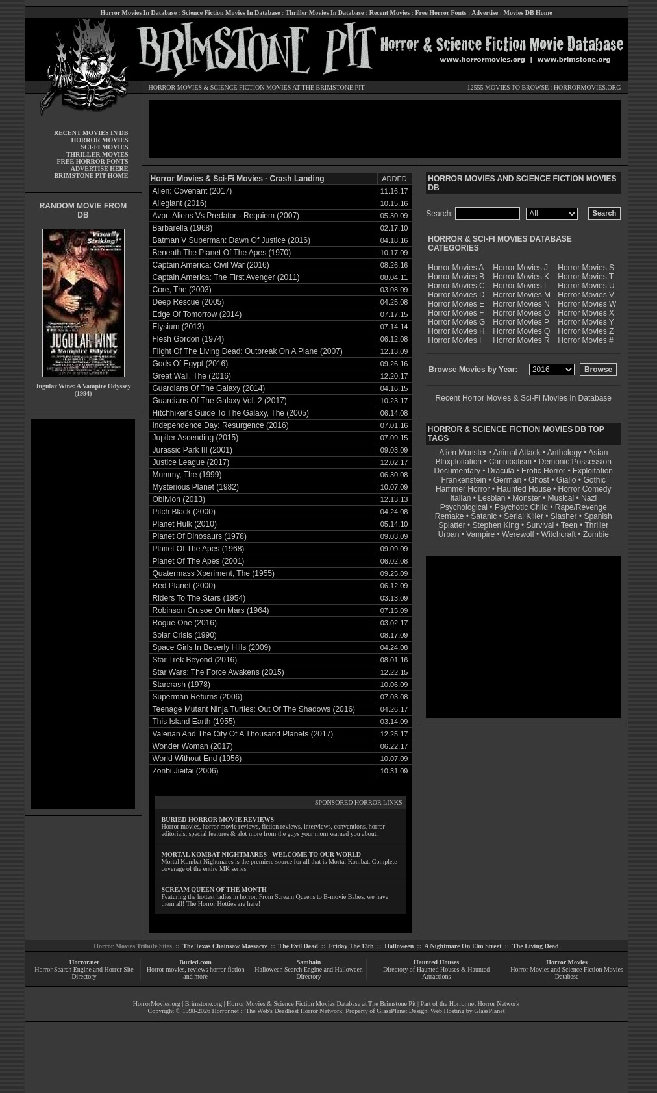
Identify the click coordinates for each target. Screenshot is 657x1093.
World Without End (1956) (197, 758)
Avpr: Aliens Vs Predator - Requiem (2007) (226, 215)
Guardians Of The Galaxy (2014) (209, 388)
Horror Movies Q (521, 331)
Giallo (566, 479)
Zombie (596, 534)
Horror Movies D (456, 294)
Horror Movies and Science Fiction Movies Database (566, 973)
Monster (526, 498)
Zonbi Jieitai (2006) (186, 770)
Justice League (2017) (191, 462)
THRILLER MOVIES (97, 154)
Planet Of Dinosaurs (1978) (200, 536)
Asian (598, 452)
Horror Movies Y (586, 322)
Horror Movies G (456, 322)
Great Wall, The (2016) (192, 376)
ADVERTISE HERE (100, 168)
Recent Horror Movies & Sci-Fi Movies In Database (524, 398)
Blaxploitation (459, 461)
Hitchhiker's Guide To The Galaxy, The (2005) (231, 413)
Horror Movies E (456, 303)
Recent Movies (389, 12)
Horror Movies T (586, 276)
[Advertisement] (83, 614)
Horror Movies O (521, 313)
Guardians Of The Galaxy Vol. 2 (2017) (220, 400)
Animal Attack (517, 452)
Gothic (594, 479)
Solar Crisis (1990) (185, 635)
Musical (561, 498)
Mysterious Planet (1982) (196, 487)
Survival (540, 525)
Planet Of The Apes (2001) (199, 561)
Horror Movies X (586, 313)
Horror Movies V (586, 294)
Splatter (451, 525)
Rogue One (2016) (185, 622)
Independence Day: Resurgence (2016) (221, 425)
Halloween (399, 945)
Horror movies (166, 969)
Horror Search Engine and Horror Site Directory (83, 973)
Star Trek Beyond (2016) (195, 659)
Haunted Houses (436, 962)
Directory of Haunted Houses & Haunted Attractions (436, 973)
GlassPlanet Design (402, 1010)
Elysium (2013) (179, 326)
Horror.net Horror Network (484, 1003)
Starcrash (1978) (181, 684)
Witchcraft (558, 534)
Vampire (480, 534)
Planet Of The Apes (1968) (199, 548)
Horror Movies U (586, 285)
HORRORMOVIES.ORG (587, 87)
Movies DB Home (528, 12)
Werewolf (518, 534)
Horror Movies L (520, 285)
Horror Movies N (521, 303)
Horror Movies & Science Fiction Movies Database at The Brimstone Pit (321, 1003)
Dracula (501, 470)
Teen (569, 525)
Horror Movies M (522, 294)
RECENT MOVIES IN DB (91, 132)
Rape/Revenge (581, 507)
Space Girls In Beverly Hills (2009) (212, 647)
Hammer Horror (463, 489)
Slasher (564, 516)
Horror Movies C (456, 285)
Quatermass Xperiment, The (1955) (214, 573)
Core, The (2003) (182, 289)
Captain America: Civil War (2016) (211, 265)
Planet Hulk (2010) (185, 524)
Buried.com (195, 962)
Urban (449, 534)
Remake (449, 516)
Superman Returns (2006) (198, 696)
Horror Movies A (456, 267)
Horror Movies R (521, 340)
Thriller (597, 525)
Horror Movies (567, 962)
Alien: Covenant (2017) (192, 190)
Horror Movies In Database (138, 12)
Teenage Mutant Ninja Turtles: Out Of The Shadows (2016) (254, 709)
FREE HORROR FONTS (92, 161)
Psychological (464, 507)
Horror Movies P (521, 322)
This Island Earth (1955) (194, 721)
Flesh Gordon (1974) (189, 339)
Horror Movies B (456, 276)
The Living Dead (535, 945)
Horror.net (84, 962)
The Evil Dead (298, 945)
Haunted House (524, 489)
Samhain (309, 962)
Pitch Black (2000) (184, 511)
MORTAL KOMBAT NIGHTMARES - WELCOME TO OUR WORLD (262, 854)
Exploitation (593, 470)
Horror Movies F (456, 313)
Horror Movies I (454, 340)
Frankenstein (463, 479)
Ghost (538, 479)
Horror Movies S (586, 267)
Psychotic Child (521, 507)
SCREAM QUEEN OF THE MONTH (214, 889)
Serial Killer (523, 516)
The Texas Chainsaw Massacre (224, 945)
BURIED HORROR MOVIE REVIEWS (218, 819)
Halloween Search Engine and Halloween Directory (308, 973)
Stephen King (496, 525)
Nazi (589, 498)
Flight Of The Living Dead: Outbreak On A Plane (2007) (248, 351)
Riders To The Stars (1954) (199, 598)
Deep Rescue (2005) (189, 302)
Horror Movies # (585, 340)
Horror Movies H (456, 331)
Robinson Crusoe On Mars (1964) (211, 610)
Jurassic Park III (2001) (192, 450)
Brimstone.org (203, 1003)
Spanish (598, 516)
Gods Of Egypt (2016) (191, 363)
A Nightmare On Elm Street (462, 945)
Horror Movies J (520, 267)
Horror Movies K (521, 276)
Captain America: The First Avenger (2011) (226, 277)
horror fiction (227, 969)
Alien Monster (462, 452)
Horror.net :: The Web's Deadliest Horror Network (277, 1010)
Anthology (564, 452)
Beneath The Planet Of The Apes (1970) (222, 252)
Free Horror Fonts (441, 12)
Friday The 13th (350, 945)
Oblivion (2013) (179, 499)
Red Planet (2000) (184, 585)
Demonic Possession (575, 461)
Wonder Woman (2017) (193, 746)
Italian (460, 498)
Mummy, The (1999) (187, 474)
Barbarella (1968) (183, 227)
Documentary (457, 470)
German (507, 479)
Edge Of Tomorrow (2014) (197, 314)
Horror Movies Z (586, 331)
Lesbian (492, 498)
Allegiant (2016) (180, 203)
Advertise (484, 12)
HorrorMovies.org (156, 1003)
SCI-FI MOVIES (104, 147)
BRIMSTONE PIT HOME (91, 175)
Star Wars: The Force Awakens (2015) (218, 672)
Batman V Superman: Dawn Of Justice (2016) (231, 240)
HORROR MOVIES (176, 87)
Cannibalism (510, 461)
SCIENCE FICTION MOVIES (250, 87)
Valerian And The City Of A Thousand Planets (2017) (243, 733)
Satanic (484, 516)
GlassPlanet (489, 1010)
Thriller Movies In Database (325, 12)
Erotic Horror (543, 470)
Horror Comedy (585, 489)
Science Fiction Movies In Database (231, 12)
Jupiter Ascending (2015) (196, 437)
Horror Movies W (587, 303)
